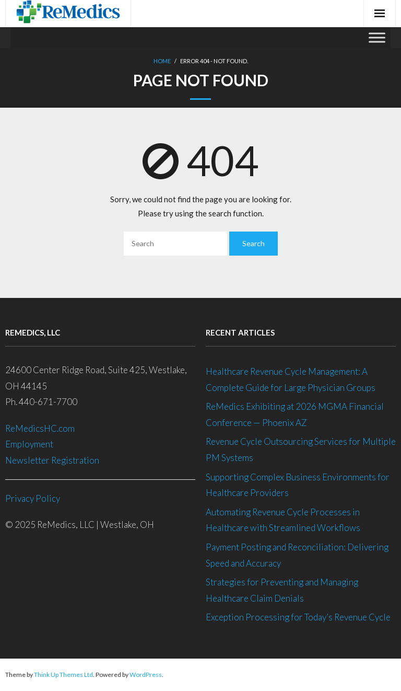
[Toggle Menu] (377, 37)
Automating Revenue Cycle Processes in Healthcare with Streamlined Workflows (283, 520)
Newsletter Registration (52, 460)
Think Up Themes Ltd (63, 674)
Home (162, 60)
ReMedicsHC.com (40, 428)
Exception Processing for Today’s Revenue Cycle (298, 617)
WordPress (145, 674)
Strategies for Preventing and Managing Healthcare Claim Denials (282, 590)
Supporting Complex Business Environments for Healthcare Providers (298, 485)
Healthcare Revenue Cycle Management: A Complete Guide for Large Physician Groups (291, 379)
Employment (30, 444)
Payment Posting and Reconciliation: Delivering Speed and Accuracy (297, 555)
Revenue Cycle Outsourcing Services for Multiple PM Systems (301, 449)
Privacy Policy (32, 498)
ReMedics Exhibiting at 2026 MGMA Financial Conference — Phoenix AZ (295, 414)
